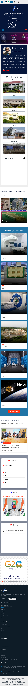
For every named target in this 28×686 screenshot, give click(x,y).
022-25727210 (5, 669)
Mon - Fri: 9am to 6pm (7, 674)
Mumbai (14, 110)
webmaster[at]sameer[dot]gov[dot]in (10, 671)
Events (2, 633)
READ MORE (6, 70)
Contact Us (3, 642)
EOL (6, 482)
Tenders (2, 628)
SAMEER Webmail (5, 635)
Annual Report (8, 465)
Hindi (12, 2)
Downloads (3, 657)
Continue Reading (7, 450)
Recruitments (4, 630)
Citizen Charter (4, 624)
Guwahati (14, 141)
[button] (2, 581)
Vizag (14, 95)
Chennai (14, 80)
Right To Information (5, 626)
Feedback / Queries (5, 646)
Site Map (3, 655)
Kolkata (14, 125)
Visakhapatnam (4, 615)
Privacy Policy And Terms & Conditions (9, 659)
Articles (7, 472)
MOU (6, 479)
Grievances (3, 644)
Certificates (8, 469)
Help (2, 653)
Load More (14, 411)
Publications (8, 475)
